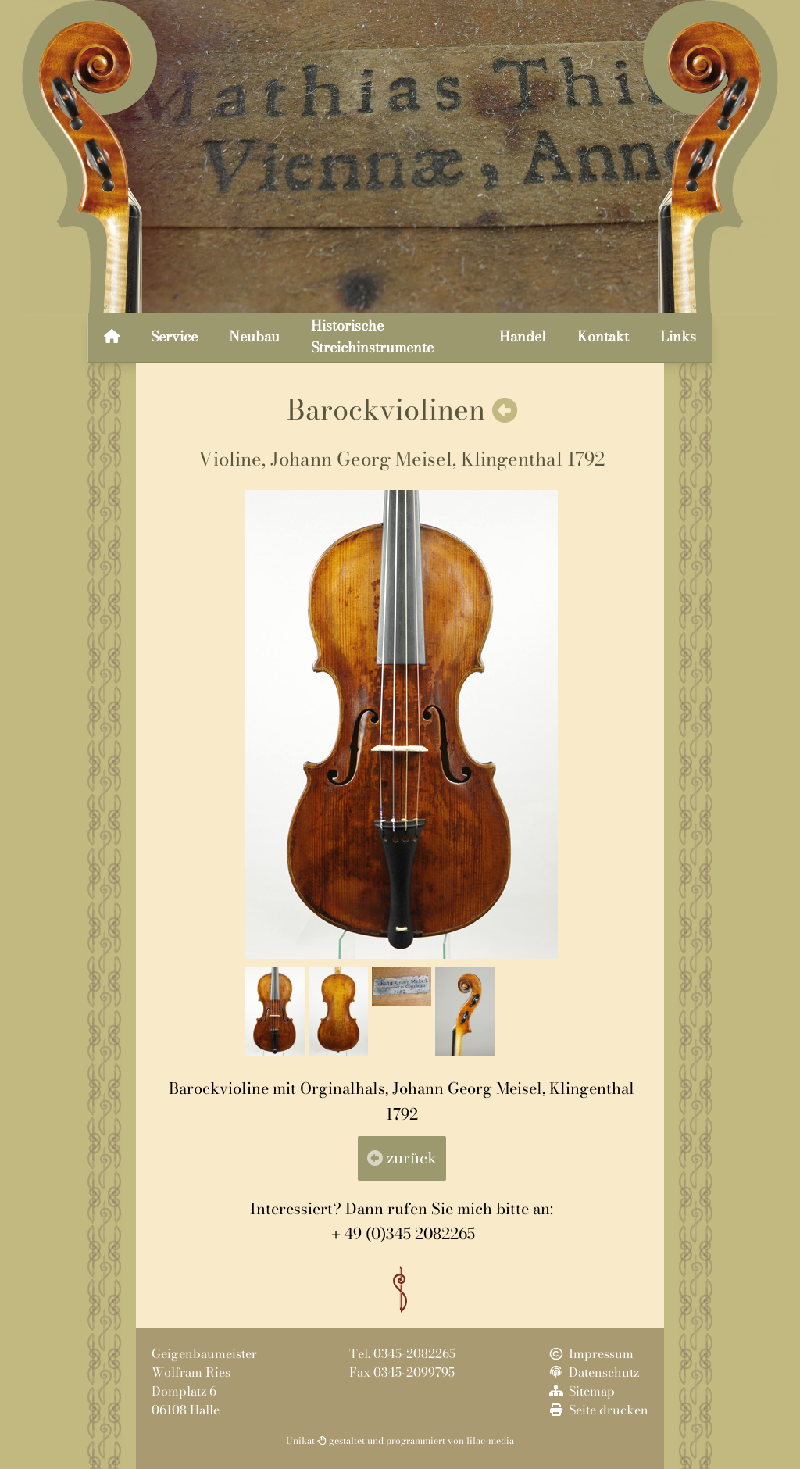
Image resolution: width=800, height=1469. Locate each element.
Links (678, 336)
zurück (402, 1158)
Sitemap (581, 1390)
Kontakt (603, 336)
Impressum (590, 1353)
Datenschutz (593, 1372)
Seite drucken (597, 1409)
